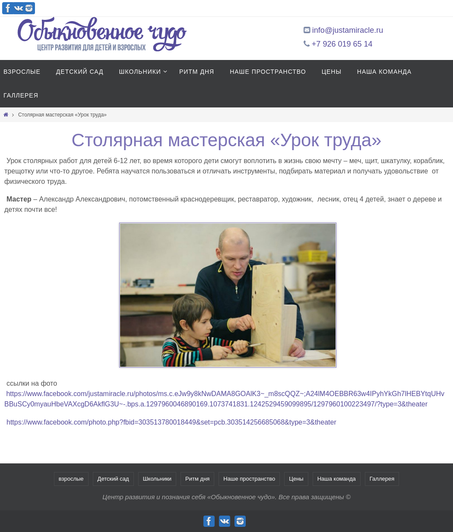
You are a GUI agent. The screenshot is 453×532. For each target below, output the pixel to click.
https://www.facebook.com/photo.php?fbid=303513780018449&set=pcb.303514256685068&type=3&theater (171, 422)
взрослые (71, 478)
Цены (296, 478)
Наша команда (336, 478)
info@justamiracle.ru (347, 30)
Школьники (157, 478)
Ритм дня (197, 478)
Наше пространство (249, 478)
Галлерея (382, 478)
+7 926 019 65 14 (342, 44)
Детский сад (113, 478)
